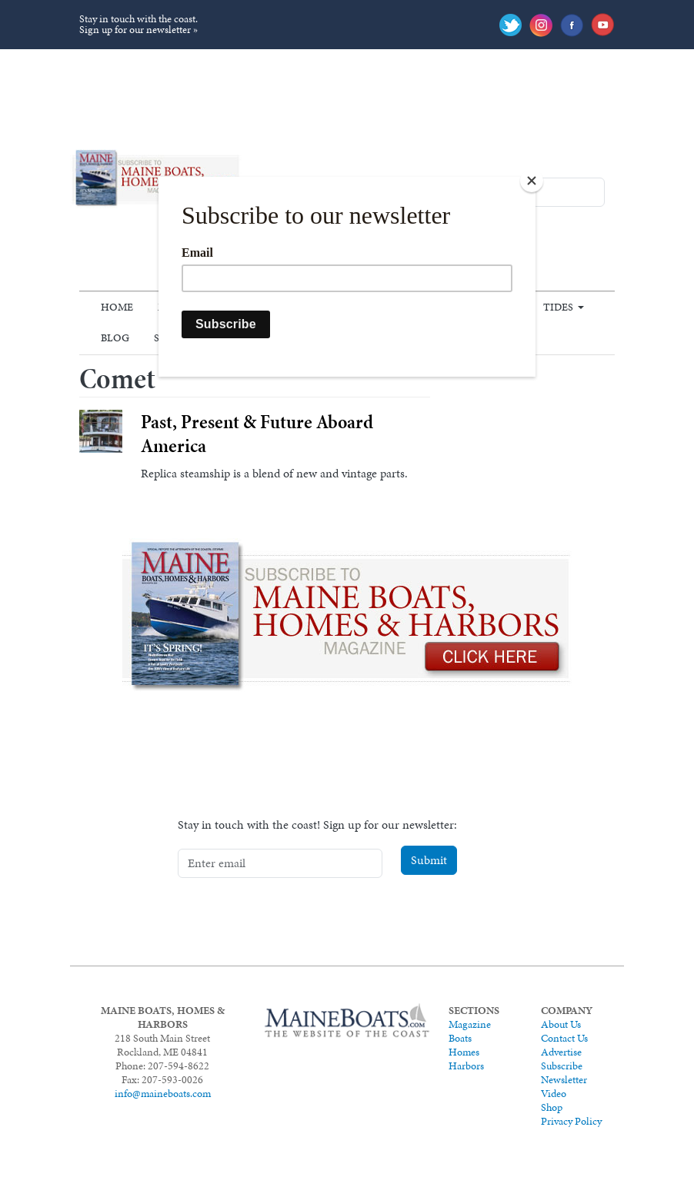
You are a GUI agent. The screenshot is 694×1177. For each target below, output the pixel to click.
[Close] (531, 180)
